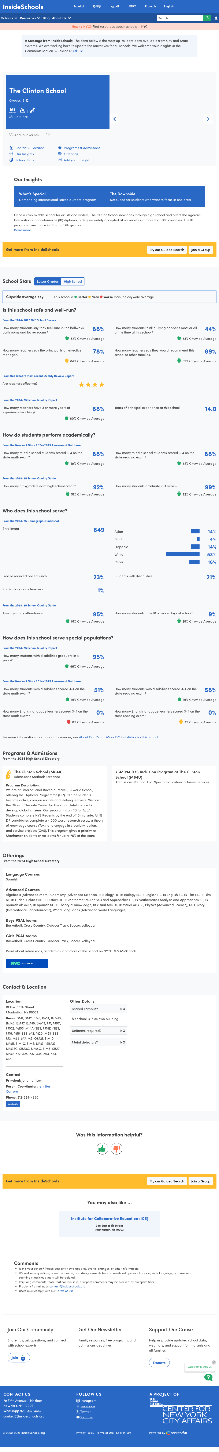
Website (13, 1104)
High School (73, 281)
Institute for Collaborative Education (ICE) (109, 1218)
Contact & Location (27, 147)
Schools (9, 18)
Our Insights (21, 154)
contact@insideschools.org (67, 1286)
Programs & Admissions (79, 147)
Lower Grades (48, 281)
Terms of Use (65, 1291)
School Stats (21, 160)
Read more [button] (22, 230)
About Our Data (91, 737)
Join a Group (200, 249)
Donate (159, 1362)
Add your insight (73, 160)
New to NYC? (82, 26)
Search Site (123, 1433)
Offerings (68, 154)
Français (150, 6)
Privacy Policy (85, 1433)
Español (79, 6)
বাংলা (132, 6)
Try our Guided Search (167, 249)
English (169, 6)
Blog (46, 18)
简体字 (96, 6)
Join (19, 1358)
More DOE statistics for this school (132, 737)
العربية (115, 6)
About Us (61, 18)
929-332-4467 (30, 1410)
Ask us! (78, 50)
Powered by (168, 1433)
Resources (30, 18)
